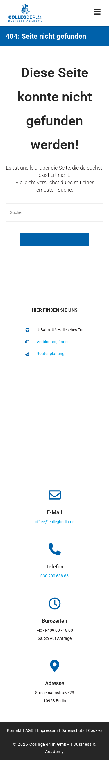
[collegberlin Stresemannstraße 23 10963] (54, 420)
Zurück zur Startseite (54, 239)
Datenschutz (72, 730)
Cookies (95, 730)
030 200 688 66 (54, 576)
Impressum (47, 730)
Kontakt (14, 730)
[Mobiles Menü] (97, 13)
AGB (29, 730)
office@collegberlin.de (54, 521)
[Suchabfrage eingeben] (55, 212)
